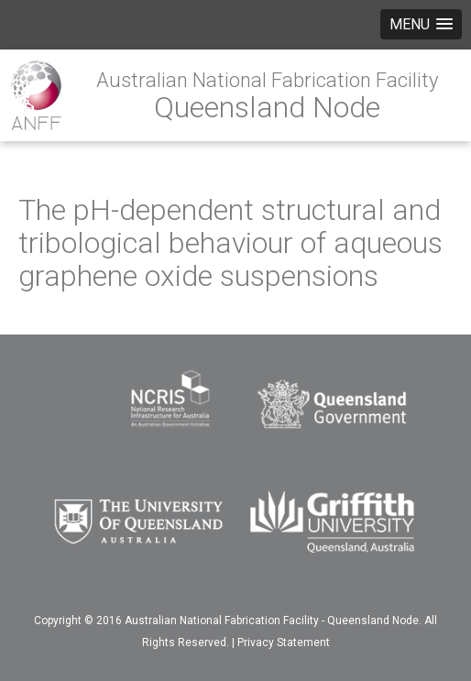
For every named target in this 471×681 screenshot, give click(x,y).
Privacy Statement (283, 642)
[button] (421, 24)
